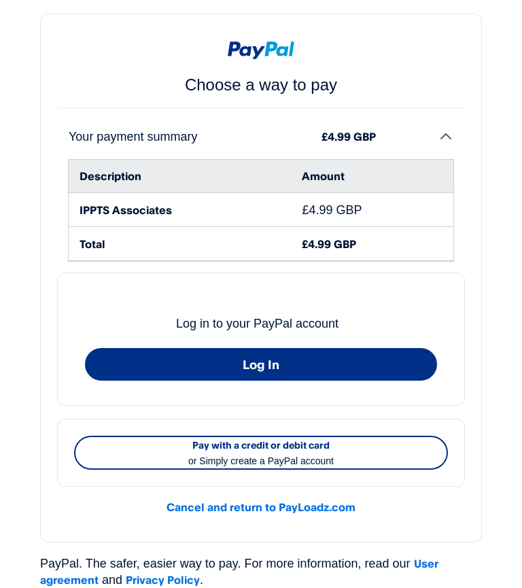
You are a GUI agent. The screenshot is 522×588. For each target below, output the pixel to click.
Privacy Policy (163, 580)
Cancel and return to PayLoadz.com (261, 507)
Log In (261, 364)
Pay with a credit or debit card (261, 454)
